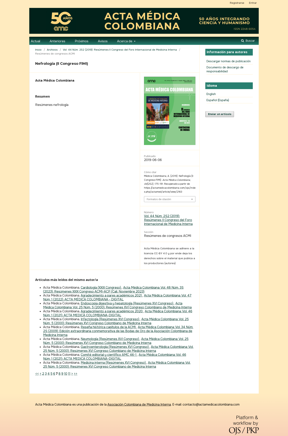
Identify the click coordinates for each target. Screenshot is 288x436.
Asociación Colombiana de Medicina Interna (139, 404)
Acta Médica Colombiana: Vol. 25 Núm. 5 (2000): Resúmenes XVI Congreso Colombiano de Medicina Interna (117, 305)
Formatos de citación (159, 199)
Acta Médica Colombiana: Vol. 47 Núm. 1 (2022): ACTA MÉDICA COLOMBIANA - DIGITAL (117, 297)
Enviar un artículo (219, 114)
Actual (35, 41)
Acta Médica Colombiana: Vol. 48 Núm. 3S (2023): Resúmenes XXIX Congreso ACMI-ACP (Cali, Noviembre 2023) (113, 289)
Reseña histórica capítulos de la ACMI (108, 327)
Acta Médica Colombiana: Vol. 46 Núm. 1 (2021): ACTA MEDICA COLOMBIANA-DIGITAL (117, 313)
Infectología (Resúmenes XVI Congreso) (110, 319)
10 (65, 374)
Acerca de (125, 41)
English (211, 94)
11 (69, 374)
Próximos (81, 41)
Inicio (38, 49)
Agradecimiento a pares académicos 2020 (112, 311)
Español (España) (218, 100)
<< (37, 374)
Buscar (250, 40)
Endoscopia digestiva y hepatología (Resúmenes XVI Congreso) (127, 303)
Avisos (103, 41)
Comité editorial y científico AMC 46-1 (109, 355)
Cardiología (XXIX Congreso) (101, 287)
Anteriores (57, 41)
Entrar (253, 3)
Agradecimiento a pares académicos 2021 (112, 295)
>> (75, 374)
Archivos (52, 49)
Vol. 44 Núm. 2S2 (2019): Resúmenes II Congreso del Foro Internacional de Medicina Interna (120, 49)
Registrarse (237, 3)
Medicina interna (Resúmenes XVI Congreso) (114, 363)
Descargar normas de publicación (229, 61)
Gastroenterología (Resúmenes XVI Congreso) (115, 347)
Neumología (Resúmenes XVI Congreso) (110, 339)
